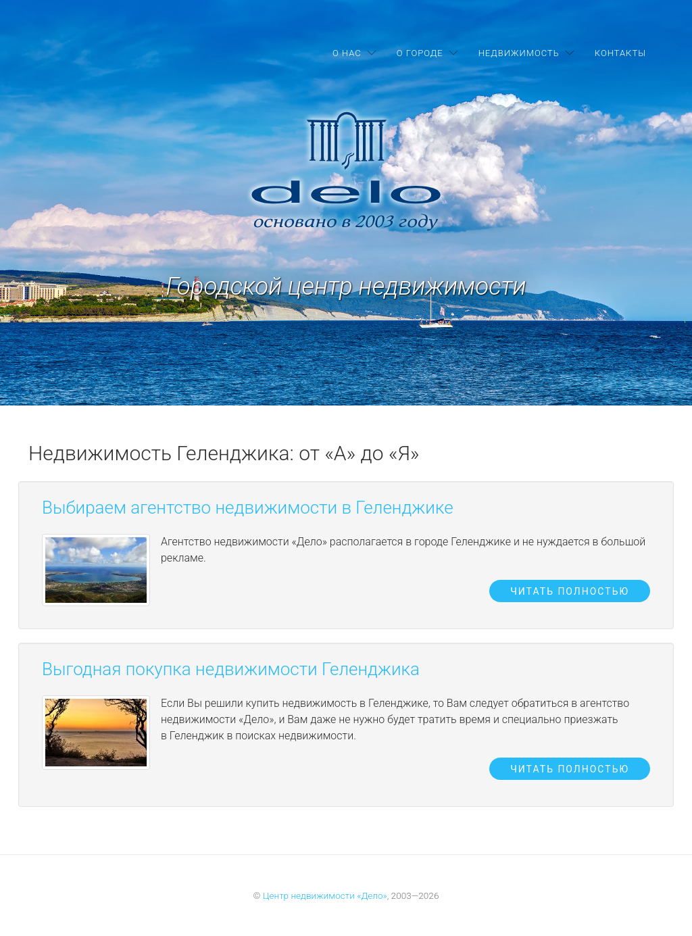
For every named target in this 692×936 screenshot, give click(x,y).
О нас (347, 53)
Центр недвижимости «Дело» (325, 895)
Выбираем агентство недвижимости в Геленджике (247, 507)
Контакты (620, 53)
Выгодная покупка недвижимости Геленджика (231, 669)
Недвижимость (519, 53)
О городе (420, 53)
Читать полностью (569, 591)
